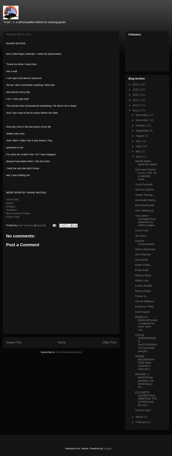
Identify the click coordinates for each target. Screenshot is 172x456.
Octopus (10, 206)
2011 (136, 110)
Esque (9, 203)
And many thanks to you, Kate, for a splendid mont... (146, 174)
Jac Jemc (140, 235)
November (142, 120)
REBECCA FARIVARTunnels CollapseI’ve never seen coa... (146, 323)
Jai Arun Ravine (144, 189)
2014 (136, 94)
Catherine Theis (144, 306)
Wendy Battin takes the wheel (146, 163)
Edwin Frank (142, 264)
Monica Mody (143, 275)
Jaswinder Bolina (145, 200)
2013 (136, 100)
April (139, 156)
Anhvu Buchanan (145, 249)
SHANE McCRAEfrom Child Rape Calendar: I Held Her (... (144, 363)
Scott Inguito (142, 311)
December (142, 115)
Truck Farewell (144, 184)
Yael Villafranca (144, 210)
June (139, 146)
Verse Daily (12, 199)
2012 (136, 105)
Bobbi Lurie (142, 280)
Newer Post (14, 342)
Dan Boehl (141, 259)
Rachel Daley (143, 291)
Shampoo (11, 209)
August (140, 135)
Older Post (109, 342)
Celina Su (141, 296)
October (141, 125)
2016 (136, 84)
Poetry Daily (12, 216)
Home (62, 342)
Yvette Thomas (144, 194)
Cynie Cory (141, 230)
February (141, 422)
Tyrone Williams (144, 301)
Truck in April (142, 410)
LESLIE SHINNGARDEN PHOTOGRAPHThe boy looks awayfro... (146, 343)
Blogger (107, 448)
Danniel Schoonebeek (144, 242)
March (140, 416)
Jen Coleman (143, 254)
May (138, 151)
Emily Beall (141, 270)
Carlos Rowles (143, 285)
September (142, 130)
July (138, 141)
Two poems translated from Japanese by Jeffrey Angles (145, 220)
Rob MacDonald (144, 205)
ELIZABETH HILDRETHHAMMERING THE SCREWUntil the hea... (146, 399)
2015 (136, 89)
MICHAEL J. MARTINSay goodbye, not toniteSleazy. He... (144, 380)
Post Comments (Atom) (69, 352)
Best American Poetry (18, 213)
